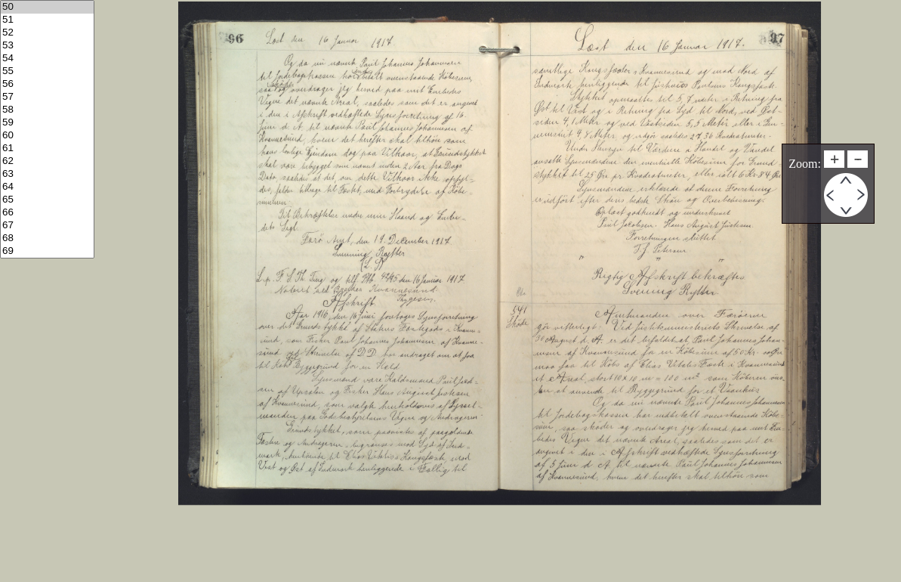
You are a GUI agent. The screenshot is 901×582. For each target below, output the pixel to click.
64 (47, 187)
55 (47, 71)
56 (47, 84)
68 (47, 238)
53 (47, 45)
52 (47, 32)
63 (47, 174)
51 (47, 20)
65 (47, 199)
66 (47, 212)
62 (47, 161)
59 (47, 122)
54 (47, 58)
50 (47, 7)
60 (47, 135)
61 (47, 148)
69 (47, 251)
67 (47, 225)
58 (47, 110)
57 (47, 97)
